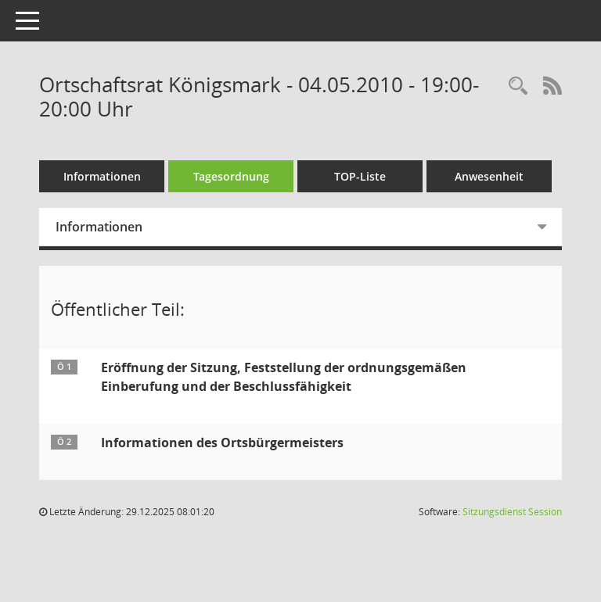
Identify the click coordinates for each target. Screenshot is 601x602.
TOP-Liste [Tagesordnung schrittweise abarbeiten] (360, 176)
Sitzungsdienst (512, 511)
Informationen (102, 176)
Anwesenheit (489, 176)
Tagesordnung (231, 176)
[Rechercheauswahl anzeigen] (518, 86)
